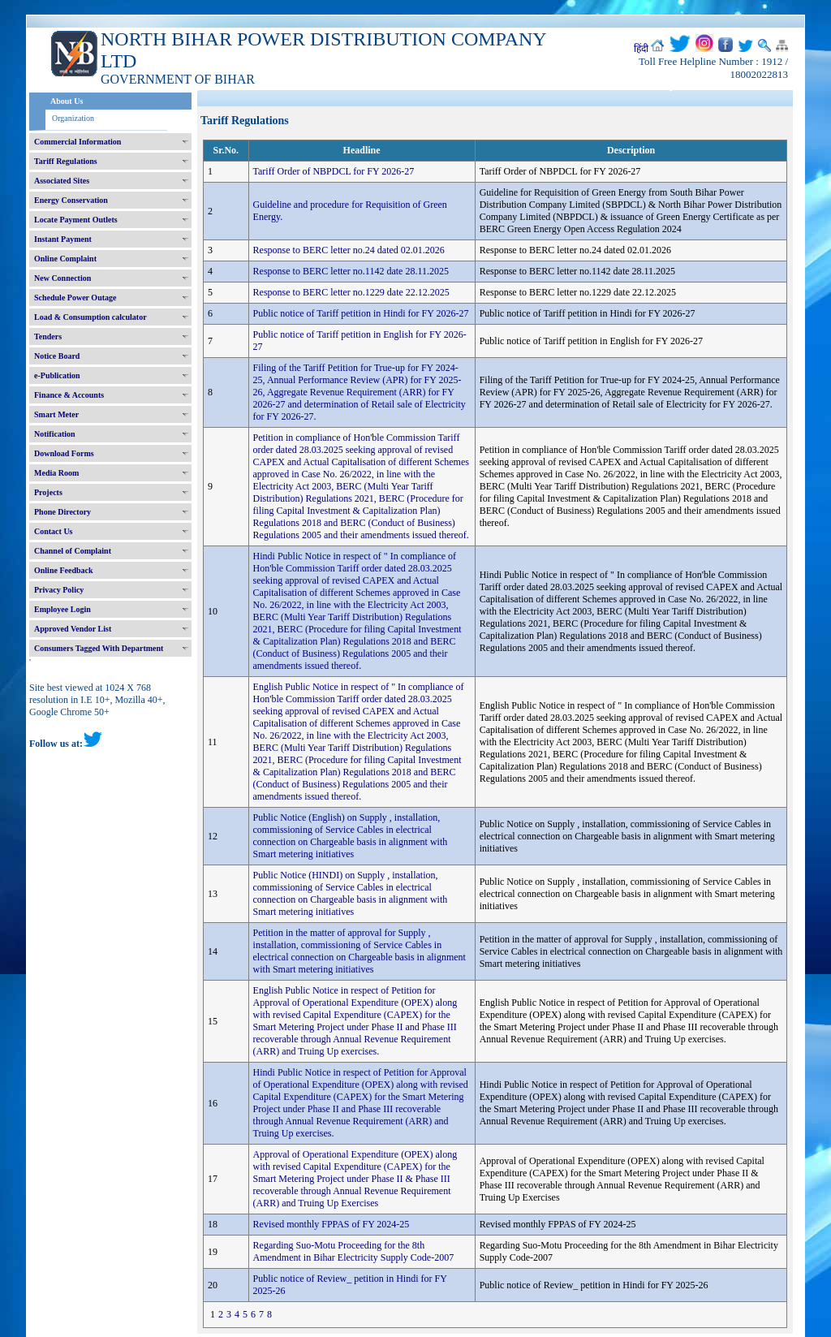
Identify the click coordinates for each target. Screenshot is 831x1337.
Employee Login (62, 609)
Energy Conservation (71, 200)
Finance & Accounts (69, 394)
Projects (48, 492)
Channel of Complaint (72, 550)
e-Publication (57, 375)
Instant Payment (63, 239)
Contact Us (53, 531)
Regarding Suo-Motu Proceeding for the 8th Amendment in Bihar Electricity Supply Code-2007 (353, 1251)
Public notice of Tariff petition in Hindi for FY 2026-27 (361, 313)
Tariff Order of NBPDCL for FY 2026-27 (334, 171)
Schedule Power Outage (75, 297)
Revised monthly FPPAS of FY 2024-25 (331, 1224)
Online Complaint (65, 258)
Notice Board (57, 356)
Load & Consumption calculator (90, 317)
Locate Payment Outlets (76, 219)
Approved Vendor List (72, 628)
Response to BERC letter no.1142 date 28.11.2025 (351, 271)
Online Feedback (63, 570)
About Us (66, 101)
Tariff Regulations (65, 161)
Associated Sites (61, 180)
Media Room (56, 472)
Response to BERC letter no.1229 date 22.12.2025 (351, 292)
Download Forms (64, 453)
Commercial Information (77, 141)
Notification (54, 433)
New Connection (62, 278)
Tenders (48, 336)
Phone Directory (62, 511)
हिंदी (641, 48)
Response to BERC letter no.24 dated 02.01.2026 (349, 250)
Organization (73, 118)
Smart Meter (56, 414)
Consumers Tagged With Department (98, 648)
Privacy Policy (59, 589)
